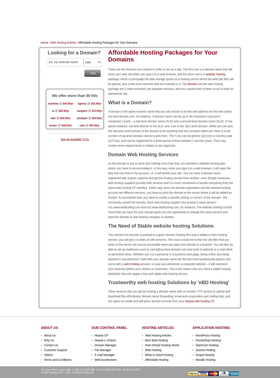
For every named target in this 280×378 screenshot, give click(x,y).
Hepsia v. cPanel (105, 340)
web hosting (131, 264)
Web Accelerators (106, 359)
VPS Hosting (111, 29)
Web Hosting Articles (63, 42)
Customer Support (55, 350)
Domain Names (87, 29)
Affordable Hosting (156, 359)
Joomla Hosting (205, 350)
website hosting (215, 74)
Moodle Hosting (205, 359)
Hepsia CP (101, 335)
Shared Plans (63, 29)
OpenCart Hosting (207, 345)
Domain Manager (105, 345)
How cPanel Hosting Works (162, 345)
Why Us (49, 340)
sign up (219, 15)
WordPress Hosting (208, 335)
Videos (48, 355)
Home (44, 29)
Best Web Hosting (156, 340)
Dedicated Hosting (138, 29)
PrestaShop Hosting (208, 340)
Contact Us (51, 345)
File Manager (103, 350)
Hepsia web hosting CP (199, 301)
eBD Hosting (60, 10)
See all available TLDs (75, 139)
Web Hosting (153, 350)
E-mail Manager (105, 355)
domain (192, 84)
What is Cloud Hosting (159, 355)
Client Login (120, 2)
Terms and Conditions (57, 359)
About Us (50, 335)
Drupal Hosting (205, 355)
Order (184, 29)
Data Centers (166, 29)
